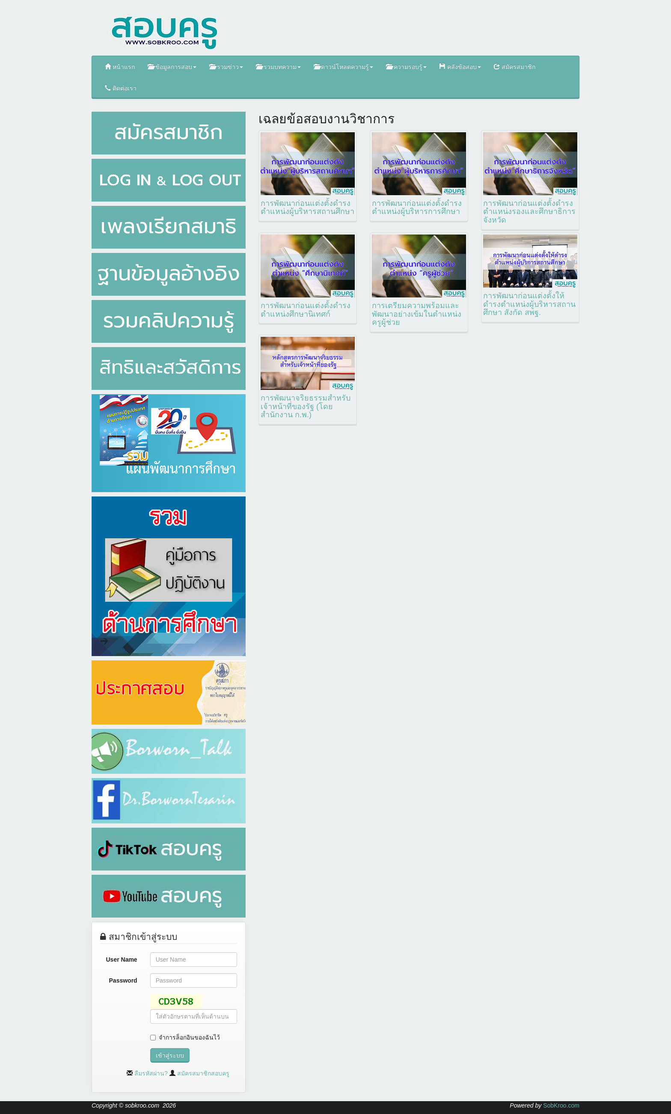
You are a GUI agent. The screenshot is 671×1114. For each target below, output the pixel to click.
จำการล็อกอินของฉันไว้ (189, 1037)
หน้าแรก (120, 66)
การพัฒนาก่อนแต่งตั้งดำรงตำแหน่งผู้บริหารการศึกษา (417, 207)
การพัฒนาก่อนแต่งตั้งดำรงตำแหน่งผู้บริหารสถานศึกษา (307, 207)
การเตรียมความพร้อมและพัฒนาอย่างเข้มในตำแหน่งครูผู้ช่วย (416, 314)
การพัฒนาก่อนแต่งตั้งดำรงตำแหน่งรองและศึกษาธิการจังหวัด (529, 212)
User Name (121, 959)
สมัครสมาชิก (514, 66)
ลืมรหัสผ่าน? (151, 1073)
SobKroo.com (561, 1105)
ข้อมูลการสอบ (172, 66)
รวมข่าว (226, 66)
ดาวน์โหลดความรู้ (344, 66)
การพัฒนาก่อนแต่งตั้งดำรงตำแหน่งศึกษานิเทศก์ (305, 309)
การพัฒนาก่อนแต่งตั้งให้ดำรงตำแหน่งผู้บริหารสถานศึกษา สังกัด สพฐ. (529, 304)
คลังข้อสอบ (460, 66)
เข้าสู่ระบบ (170, 1055)
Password (123, 980)
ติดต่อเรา (121, 88)
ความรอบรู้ (406, 66)
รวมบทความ (278, 66)
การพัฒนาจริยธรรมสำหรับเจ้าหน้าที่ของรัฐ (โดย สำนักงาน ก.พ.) (305, 406)
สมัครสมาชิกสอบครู (203, 1073)
